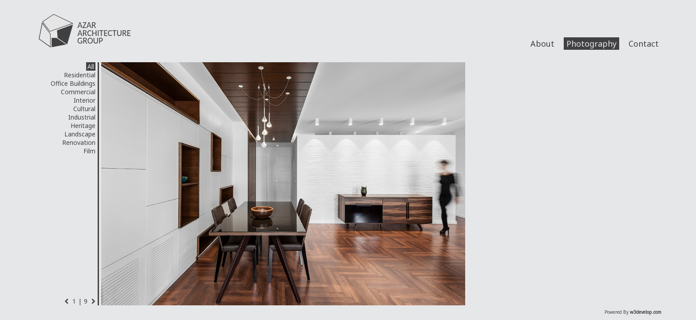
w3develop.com (645, 312)
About (542, 43)
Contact (644, 43)
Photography (591, 43)
